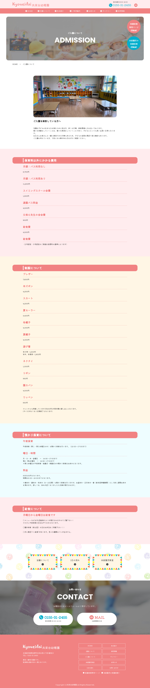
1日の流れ (90, 668)
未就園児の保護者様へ (110, 673)
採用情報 (120, 11)
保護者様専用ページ (91, 673)
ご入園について (90, 657)
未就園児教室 (90, 662)
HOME (29, 11)
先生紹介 (59, 11)
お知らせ (91, 11)
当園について (44, 11)
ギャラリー (105, 11)
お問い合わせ (114, 668)
